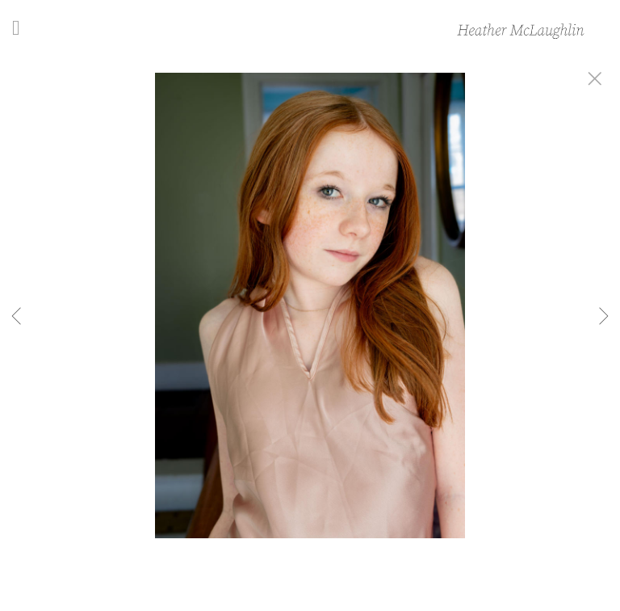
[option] (310, 325)
